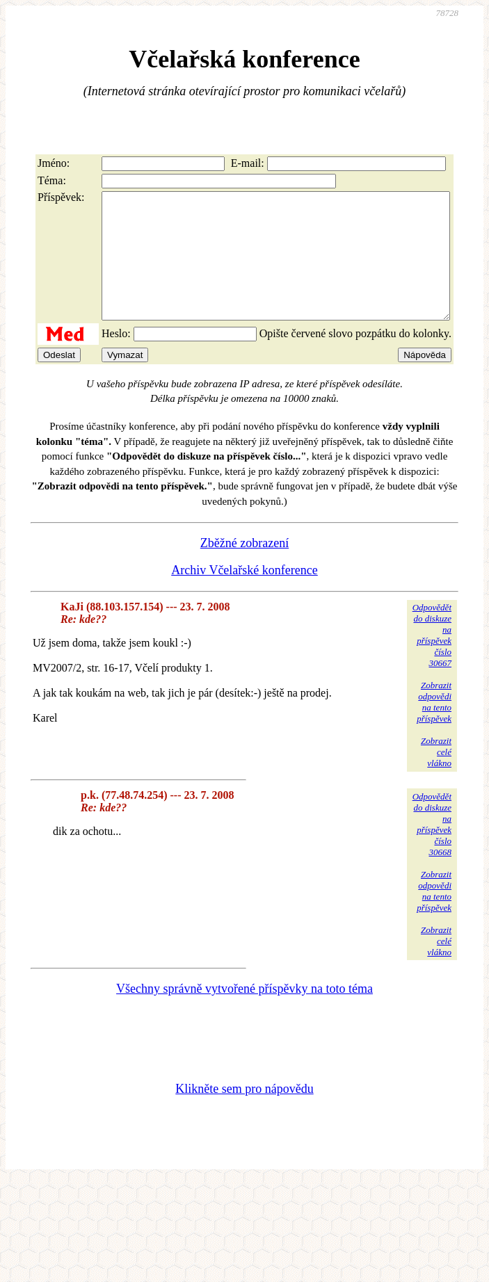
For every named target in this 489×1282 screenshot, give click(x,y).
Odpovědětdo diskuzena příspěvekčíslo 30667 (431, 660)
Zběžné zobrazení (244, 568)
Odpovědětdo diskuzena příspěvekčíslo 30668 (431, 849)
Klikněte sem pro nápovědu (244, 1114)
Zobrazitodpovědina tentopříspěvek (434, 727)
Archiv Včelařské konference (244, 595)
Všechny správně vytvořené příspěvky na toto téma (244, 1014)
